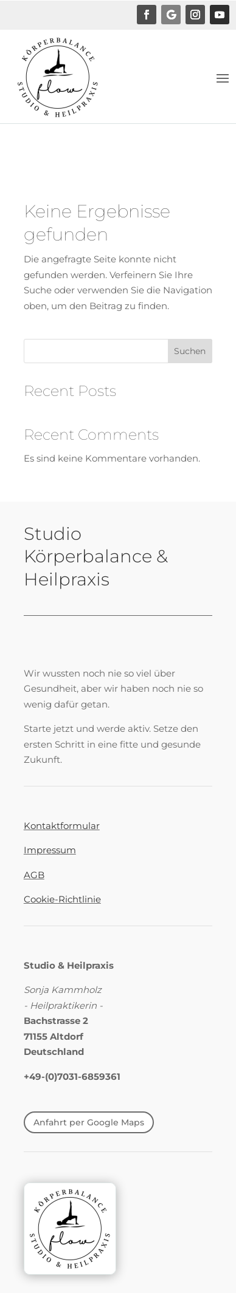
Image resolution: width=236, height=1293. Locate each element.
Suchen (190, 351)
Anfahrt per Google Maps (88, 1122)
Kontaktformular (62, 825)
